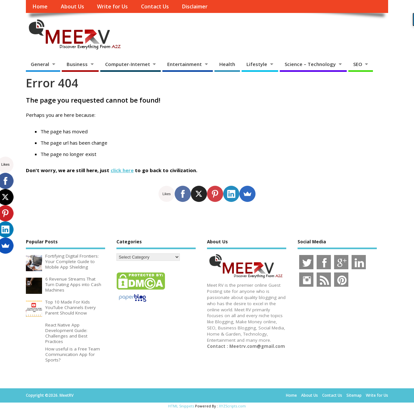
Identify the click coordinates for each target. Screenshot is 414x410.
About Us (72, 6)
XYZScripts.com (232, 406)
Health (227, 64)
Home (40, 6)
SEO (357, 64)
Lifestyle (256, 64)
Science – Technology (310, 64)
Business (77, 64)
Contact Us (155, 6)
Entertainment (184, 64)
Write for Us (112, 6)
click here (122, 170)
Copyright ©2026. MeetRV (49, 395)
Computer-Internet (127, 64)
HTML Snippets (181, 406)
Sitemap (354, 395)
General (40, 64)
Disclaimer (195, 6)
